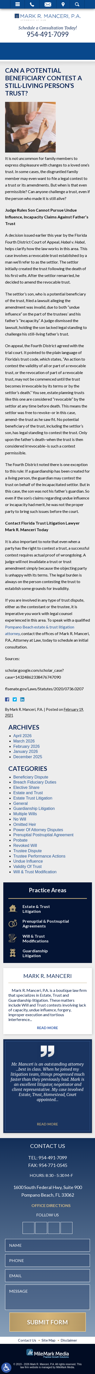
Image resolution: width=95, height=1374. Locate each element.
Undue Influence (28, 861)
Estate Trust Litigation (32, 798)
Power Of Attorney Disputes (38, 830)
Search (77, 4)
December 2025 (27, 757)
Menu (17, 4)
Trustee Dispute (27, 851)
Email (48, 4)
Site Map (48, 1340)
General (20, 803)
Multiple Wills (25, 814)
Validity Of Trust (27, 866)
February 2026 (26, 746)
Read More (47, 1028)
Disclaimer (69, 1340)
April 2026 (22, 736)
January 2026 (25, 751)
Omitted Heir (24, 824)
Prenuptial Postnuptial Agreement (43, 835)
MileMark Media (65, 1367)
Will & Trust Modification (35, 872)
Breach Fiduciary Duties (34, 782)
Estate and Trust (28, 793)
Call (32, 4)
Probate (20, 840)
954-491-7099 (48, 34)
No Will (19, 819)
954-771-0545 (53, 1165)
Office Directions (51, 1205)
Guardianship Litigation (34, 808)
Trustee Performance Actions (39, 856)
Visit (63, 4)
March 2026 (24, 741)
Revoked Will (25, 845)
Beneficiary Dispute (30, 777)
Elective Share (26, 787)
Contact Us (27, 1340)
